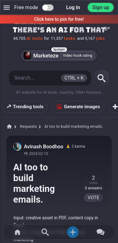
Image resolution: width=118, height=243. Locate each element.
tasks (70, 38)
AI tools (34, 38)
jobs (100, 38)
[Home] (59, 30)
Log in (73, 7)
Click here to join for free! (59, 19)
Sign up (100, 7)
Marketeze (59, 55)
